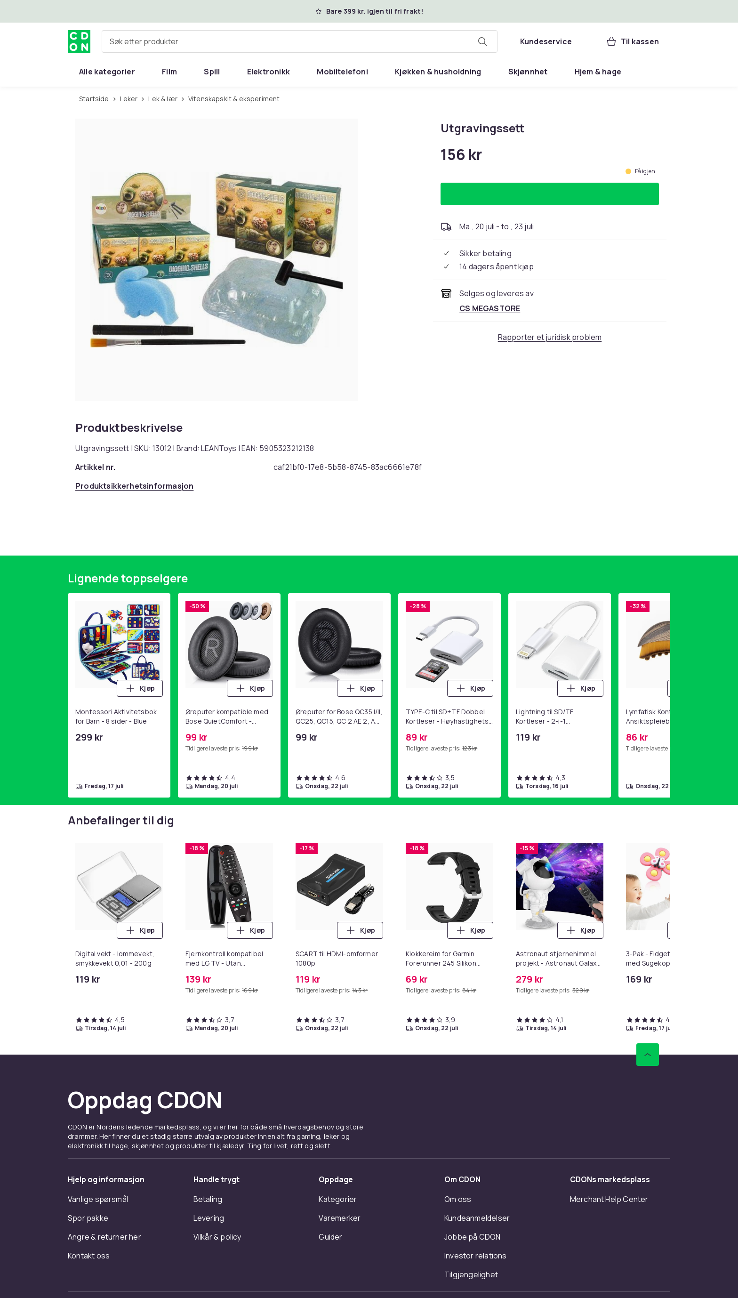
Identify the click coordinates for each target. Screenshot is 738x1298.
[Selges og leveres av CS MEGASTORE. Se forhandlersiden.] (489, 308)
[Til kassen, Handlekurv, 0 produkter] (632, 41)
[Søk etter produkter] (482, 41)
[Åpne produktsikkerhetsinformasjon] (134, 486)
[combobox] (299, 41)
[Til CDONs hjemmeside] (79, 41)
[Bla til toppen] (647, 1054)
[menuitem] (107, 71)
